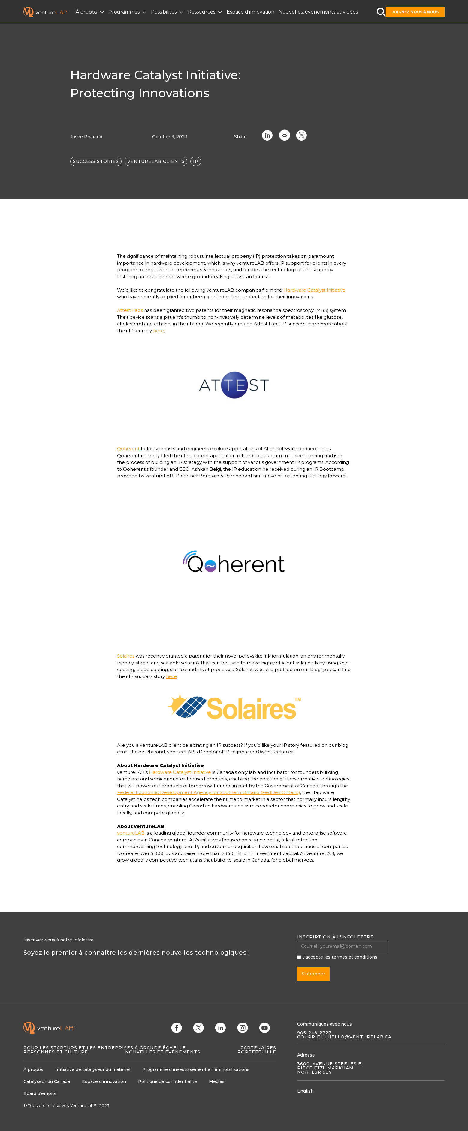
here (158, 330)
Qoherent (129, 448)
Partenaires (258, 1048)
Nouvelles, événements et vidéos (318, 12)
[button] (90, 12)
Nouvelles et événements (162, 1052)
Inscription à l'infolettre (335, 937)
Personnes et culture (55, 1052)
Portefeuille (256, 1052)
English (305, 1091)
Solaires (125, 656)
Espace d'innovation (250, 12)
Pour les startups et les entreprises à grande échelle (104, 1048)
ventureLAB (131, 833)
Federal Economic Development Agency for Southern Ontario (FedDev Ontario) (208, 792)
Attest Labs (130, 310)
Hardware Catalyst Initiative (314, 290)
